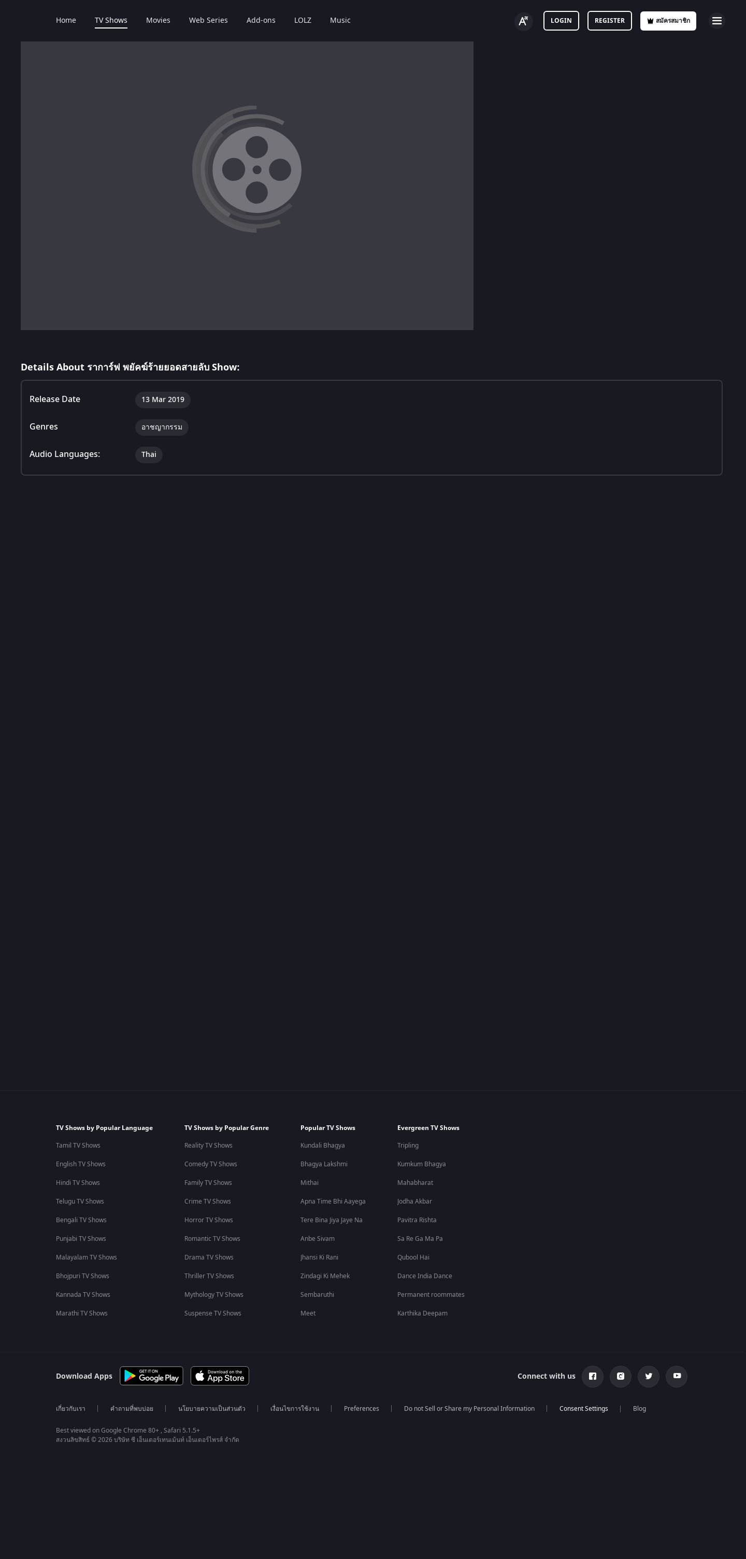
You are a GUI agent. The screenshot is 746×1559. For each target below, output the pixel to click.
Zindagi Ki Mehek (325, 1276)
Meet (307, 1313)
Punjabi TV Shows (81, 1238)
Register (610, 20)
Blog (639, 1408)
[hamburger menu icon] (717, 20)
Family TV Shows (208, 1183)
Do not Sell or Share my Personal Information (469, 1408)
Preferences (361, 1408)
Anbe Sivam (317, 1238)
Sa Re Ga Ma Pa (420, 1238)
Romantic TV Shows (212, 1238)
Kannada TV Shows (83, 1294)
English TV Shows (81, 1164)
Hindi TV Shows (78, 1183)
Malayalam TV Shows (86, 1257)
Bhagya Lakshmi (324, 1164)
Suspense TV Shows (212, 1313)
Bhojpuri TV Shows (82, 1276)
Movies (158, 20)
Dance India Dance (424, 1276)
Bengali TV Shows (81, 1220)
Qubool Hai (413, 1257)
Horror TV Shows (208, 1220)
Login (561, 20)
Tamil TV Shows (78, 1145)
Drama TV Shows (209, 1257)
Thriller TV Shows (209, 1276)
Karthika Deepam (422, 1313)
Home (66, 20)
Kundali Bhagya (322, 1145)
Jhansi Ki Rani (319, 1257)
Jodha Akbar (414, 1201)
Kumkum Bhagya (421, 1164)
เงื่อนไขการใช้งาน (294, 1408)
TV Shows (111, 20)
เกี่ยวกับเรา (70, 1408)
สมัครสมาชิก (668, 20)
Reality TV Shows (208, 1145)
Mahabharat (415, 1183)
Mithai (309, 1183)
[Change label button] (523, 21)
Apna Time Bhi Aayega (333, 1201)
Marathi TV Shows (82, 1313)
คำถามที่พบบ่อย (131, 1408)
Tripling (408, 1145)
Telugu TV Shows (80, 1201)
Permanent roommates (431, 1294)
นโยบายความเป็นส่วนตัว (212, 1408)
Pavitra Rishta (417, 1220)
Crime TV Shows (207, 1201)
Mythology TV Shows (213, 1294)
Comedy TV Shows (210, 1164)
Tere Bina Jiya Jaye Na (331, 1220)
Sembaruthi (317, 1294)
